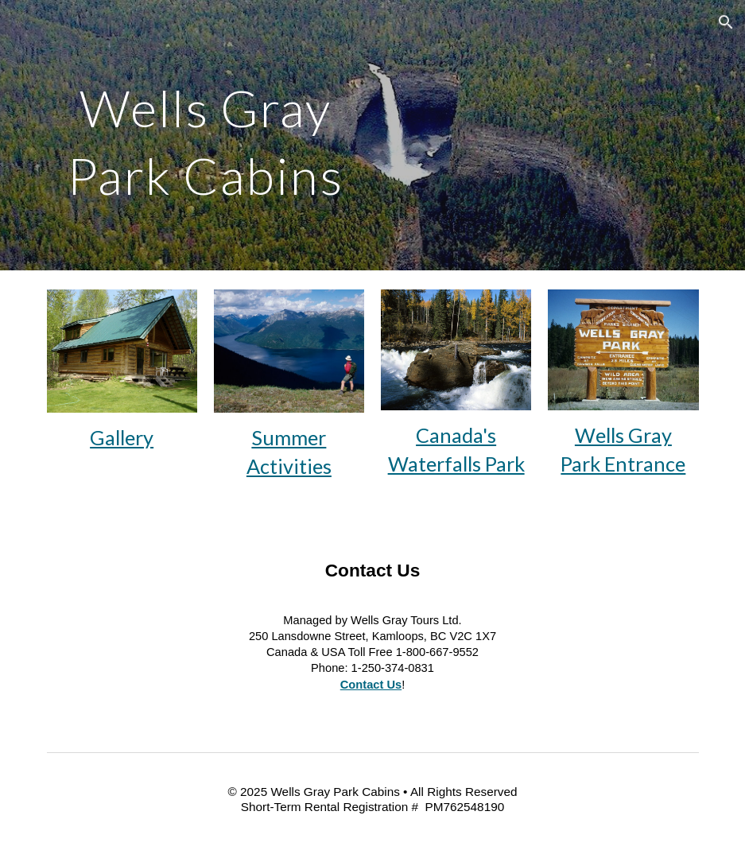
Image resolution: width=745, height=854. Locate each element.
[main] (206, 135)
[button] (726, 22)
